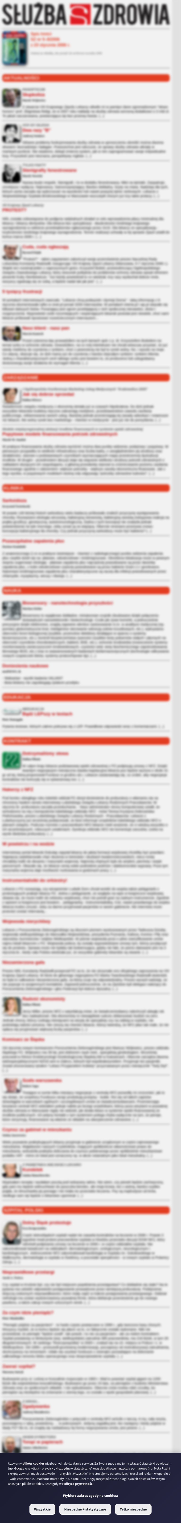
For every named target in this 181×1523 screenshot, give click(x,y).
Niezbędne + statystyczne (85, 1509)
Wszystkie (42, 1509)
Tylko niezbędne (133, 1509)
